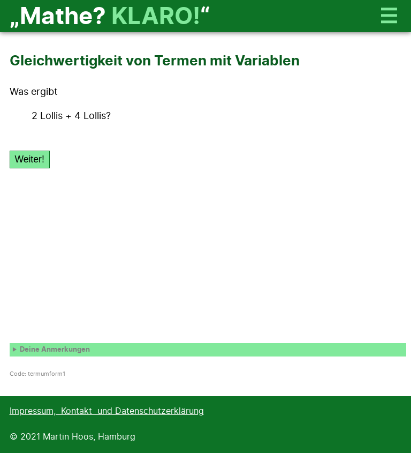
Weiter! (29, 159)
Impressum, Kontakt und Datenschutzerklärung (107, 411)
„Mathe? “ (110, 17)
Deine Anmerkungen (55, 349)
